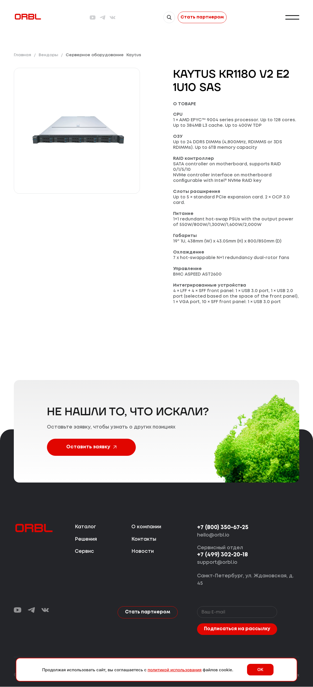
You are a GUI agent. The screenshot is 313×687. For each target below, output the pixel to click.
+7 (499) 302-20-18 (222, 555)
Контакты (143, 539)
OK (260, 669)
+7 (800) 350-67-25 (222, 527)
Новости (142, 551)
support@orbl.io (217, 563)
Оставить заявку (90, 447)
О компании (146, 527)
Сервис (84, 551)
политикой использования (174, 669)
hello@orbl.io (213, 535)
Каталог (85, 527)
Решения (86, 539)
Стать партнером (202, 17)
